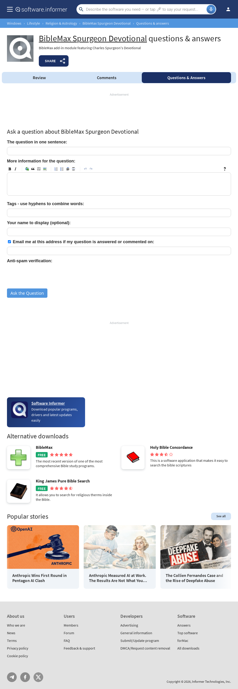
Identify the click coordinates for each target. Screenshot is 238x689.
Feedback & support (79, 648)
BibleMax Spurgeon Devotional (107, 23)
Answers (186, 77)
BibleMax (44, 447)
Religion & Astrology (61, 23)
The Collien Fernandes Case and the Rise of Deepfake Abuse (194, 578)
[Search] (146, 9)
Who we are (16, 625)
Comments (106, 77)
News (11, 633)
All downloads (188, 648)
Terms (12, 640)
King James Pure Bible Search (63, 481)
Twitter (38, 677)
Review (39, 77)
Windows (14, 23)
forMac (182, 640)
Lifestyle (33, 23)
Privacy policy (17, 648)
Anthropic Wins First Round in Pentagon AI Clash (39, 578)
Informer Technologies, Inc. (211, 681)
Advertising (129, 625)
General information (136, 633)
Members (71, 625)
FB (25, 677)
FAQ (67, 640)
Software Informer (48, 403)
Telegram (12, 677)
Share (50, 60)
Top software (187, 633)
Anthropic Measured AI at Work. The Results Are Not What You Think (117, 578)
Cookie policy (17, 655)
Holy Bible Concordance (171, 447)
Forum (69, 633)
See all (221, 516)
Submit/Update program (139, 640)
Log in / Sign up (226, 9)
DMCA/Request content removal (145, 648)
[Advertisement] (119, 110)
